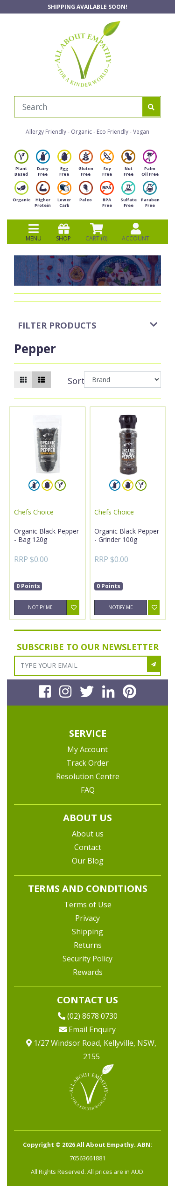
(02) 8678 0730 (88, 1016)
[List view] (41, 379)
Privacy (87, 918)
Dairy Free (43, 165)
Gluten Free (85, 165)
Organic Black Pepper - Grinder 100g (126, 535)
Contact (87, 847)
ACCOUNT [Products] (135, 232)
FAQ (88, 790)
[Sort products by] (122, 379)
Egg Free (64, 165)
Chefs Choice (34, 511)
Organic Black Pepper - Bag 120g (46, 535)
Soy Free (107, 165)
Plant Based (21, 165)
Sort (75, 380)
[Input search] (78, 106)
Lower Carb (64, 196)
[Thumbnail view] (23, 379)
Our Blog (88, 861)
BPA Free (107, 196)
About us (88, 834)
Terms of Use (88, 904)
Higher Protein (43, 196)
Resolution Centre (87, 776)
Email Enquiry (87, 1029)
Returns (88, 945)
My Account (87, 749)
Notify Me (40, 607)
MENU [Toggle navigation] (34, 232)
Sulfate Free (128, 196)
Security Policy (87, 958)
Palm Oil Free (150, 165)
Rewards (88, 972)
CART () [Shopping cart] (96, 232)
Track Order (87, 763)
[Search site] (151, 106)
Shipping (87, 931)
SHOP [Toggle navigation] (63, 232)
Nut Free (128, 165)
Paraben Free (150, 196)
